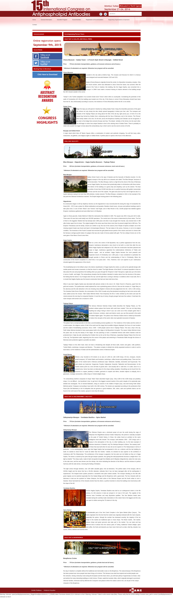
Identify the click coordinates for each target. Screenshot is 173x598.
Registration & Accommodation (94, 19)
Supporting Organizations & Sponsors (118, 19)
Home (34, 19)
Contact (34, 24)
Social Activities (76, 19)
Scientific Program (62, 19)
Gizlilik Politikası (36, 590)
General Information (46, 19)
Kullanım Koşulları (49, 590)
